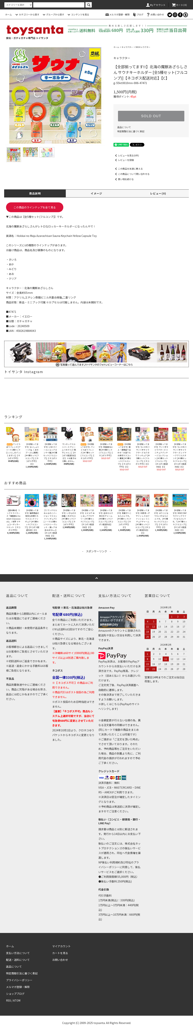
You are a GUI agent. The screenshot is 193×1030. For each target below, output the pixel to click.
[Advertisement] (96, 561)
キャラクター (127, 47)
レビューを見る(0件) (126, 155)
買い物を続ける (123, 179)
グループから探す (53, 14)
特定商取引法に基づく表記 (130, 131)
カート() (179, 4)
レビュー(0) (158, 193)
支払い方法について (18, 953)
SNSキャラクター (142, 47)
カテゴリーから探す (26, 14)
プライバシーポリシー (19, 980)
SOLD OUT (151, 116)
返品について (124, 127)
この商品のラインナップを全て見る (35, 207)
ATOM (16, 1000)
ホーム (8, 14)
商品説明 (35, 193)
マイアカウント (61, 946)
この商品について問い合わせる (131, 173)
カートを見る (60, 953)
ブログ (137, 14)
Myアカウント (156, 4)
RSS (8, 1000)
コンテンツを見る (78, 14)
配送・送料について (18, 960)
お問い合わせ (155, 14)
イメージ (96, 193)
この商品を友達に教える (128, 168)
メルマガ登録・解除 (117, 14)
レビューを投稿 (123, 159)
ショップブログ (15, 994)
